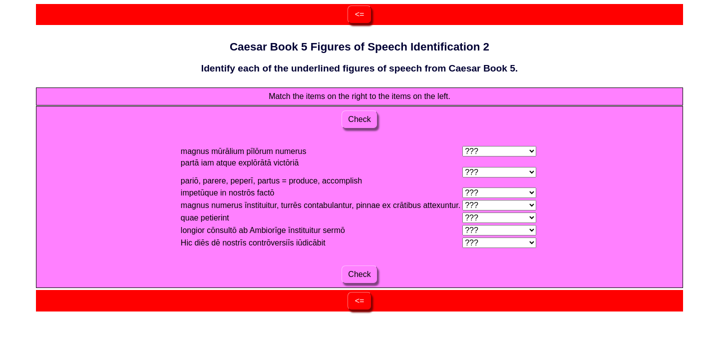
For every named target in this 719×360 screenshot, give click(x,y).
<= (359, 14)
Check (359, 119)
